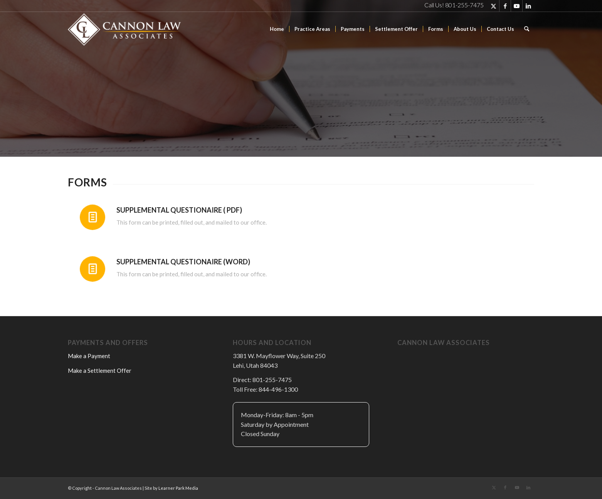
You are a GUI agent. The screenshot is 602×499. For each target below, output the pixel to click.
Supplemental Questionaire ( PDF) (179, 210)
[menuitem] (277, 29)
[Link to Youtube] (516, 6)
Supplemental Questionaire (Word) (183, 261)
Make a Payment (89, 355)
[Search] (526, 29)
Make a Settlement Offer (99, 370)
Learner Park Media (178, 488)
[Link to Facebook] (505, 6)
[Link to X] (493, 6)
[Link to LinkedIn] (528, 6)
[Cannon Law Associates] (125, 29)
